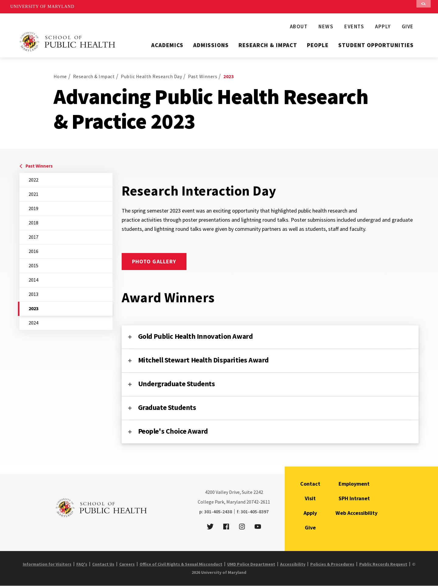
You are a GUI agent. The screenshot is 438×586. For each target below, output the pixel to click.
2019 (33, 208)
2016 (33, 251)
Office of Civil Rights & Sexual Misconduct (181, 564)
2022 (33, 180)
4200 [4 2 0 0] (210, 492)
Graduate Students (167, 407)
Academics (167, 45)
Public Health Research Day (151, 76)
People (317, 45)
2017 (33, 237)
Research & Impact (267, 45)
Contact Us (103, 564)
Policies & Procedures (332, 564)
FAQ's (81, 564)
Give (408, 26)
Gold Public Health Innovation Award (195, 336)
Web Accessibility (356, 512)
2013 (33, 294)
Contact (310, 483)
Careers (127, 564)
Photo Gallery (154, 261)
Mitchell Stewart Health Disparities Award (203, 360)
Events (354, 26)
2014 (33, 280)
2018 (33, 223)
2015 (33, 265)
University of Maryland (42, 6)
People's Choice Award (173, 431)
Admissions (211, 45)
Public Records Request (383, 564)
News (325, 26)
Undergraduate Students (176, 383)
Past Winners (202, 76)
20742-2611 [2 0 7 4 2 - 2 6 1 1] (258, 502)
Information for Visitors (47, 564)
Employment (354, 483)
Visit (310, 498)
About (299, 26)
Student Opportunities (376, 45)
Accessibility (292, 564)
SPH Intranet (354, 498)
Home (60, 76)
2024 (33, 323)
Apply (383, 26)
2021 (33, 194)
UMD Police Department (251, 564)
